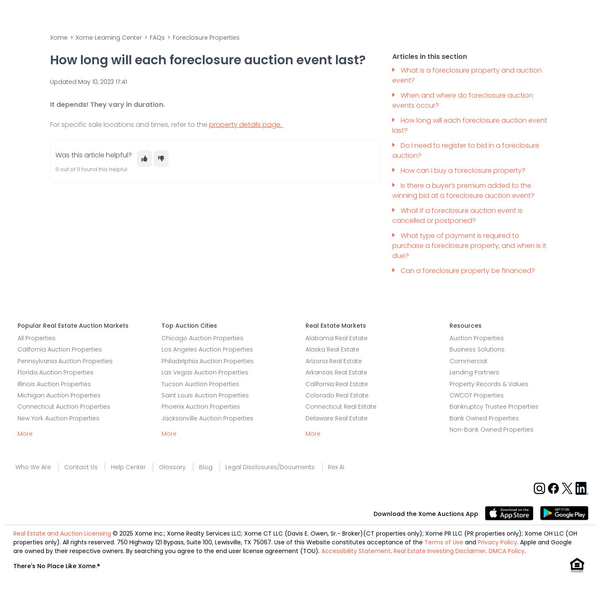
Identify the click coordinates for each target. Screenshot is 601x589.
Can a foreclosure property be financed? (469, 271)
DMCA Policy (507, 551)
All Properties (37, 338)
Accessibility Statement (356, 551)
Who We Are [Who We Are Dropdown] (448, 14)
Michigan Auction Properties (59, 395)
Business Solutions (477, 349)
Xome (59, 37)
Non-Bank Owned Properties (491, 429)
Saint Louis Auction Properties (205, 395)
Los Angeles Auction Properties (207, 349)
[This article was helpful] (144, 158)
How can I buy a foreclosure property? (464, 170)
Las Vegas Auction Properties (205, 372)
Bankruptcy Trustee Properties (493, 406)
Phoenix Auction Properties (201, 406)
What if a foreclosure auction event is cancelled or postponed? (457, 215)
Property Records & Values (488, 384)
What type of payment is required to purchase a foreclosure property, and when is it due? (469, 245)
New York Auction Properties (58, 418)
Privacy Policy (497, 542)
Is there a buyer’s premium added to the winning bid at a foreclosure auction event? (463, 190)
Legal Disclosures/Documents (270, 467)
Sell (328, 14)
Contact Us (502, 14)
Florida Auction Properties (55, 372)
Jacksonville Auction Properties (207, 418)
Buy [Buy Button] (300, 14)
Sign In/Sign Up (559, 14)
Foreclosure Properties (206, 37)
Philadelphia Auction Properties (208, 361)
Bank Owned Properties (484, 418)
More (25, 434)
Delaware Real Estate (337, 418)
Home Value (365, 14)
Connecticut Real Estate (341, 406)
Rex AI (336, 467)
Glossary (172, 467)
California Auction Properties (60, 349)
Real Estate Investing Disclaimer (440, 551)
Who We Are (33, 467)
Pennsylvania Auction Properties (65, 361)
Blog (205, 467)
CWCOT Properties (476, 395)
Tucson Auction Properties (200, 384)
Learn (404, 14)
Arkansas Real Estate (336, 372)
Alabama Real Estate (337, 338)
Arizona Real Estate (334, 361)
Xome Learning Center (109, 37)
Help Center (128, 467)
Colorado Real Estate (337, 395)
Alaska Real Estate (332, 349)
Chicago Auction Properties (202, 338)
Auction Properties (476, 338)
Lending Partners (474, 372)
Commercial (468, 361)
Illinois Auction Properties (54, 384)
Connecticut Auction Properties (64, 406)
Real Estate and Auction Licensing (62, 533)
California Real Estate (337, 384)
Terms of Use (443, 542)
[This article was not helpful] (161, 158)
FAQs (157, 37)
